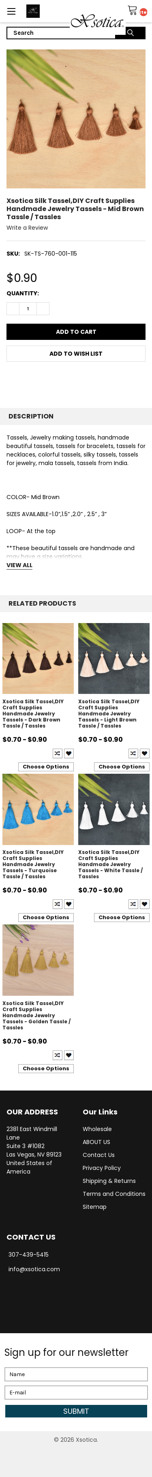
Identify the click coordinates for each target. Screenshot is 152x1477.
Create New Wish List (69, 753)
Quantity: (22, 293)
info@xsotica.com (34, 1269)
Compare (57, 753)
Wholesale (97, 1129)
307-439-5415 (29, 1255)
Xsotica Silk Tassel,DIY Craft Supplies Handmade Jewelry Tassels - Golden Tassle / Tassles (36, 1015)
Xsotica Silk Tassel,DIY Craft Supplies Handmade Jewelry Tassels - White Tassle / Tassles (110, 864)
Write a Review (27, 228)
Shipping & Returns (109, 1181)
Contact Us (99, 1155)
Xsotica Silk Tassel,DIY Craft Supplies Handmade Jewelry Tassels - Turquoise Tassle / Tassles (33, 864)
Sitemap (95, 1207)
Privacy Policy (102, 1168)
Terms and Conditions (114, 1194)
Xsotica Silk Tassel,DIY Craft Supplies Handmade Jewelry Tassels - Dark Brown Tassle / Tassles (33, 713)
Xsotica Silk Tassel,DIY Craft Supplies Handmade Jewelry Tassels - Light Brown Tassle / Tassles (108, 713)
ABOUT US (96, 1142)
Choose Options (46, 767)
